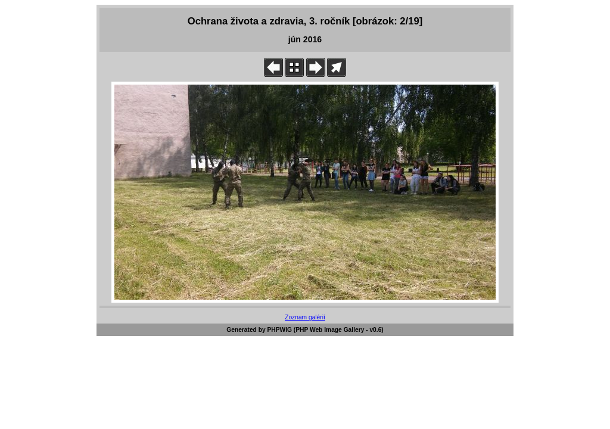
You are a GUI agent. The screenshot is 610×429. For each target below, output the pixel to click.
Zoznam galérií (305, 317)
